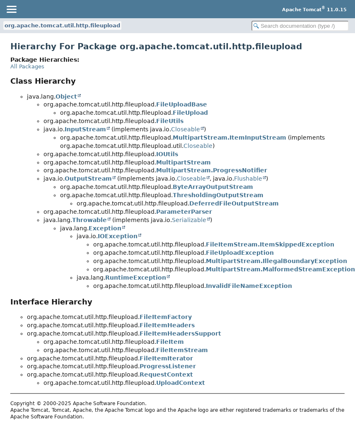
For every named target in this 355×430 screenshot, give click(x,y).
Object (66, 96)
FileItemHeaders (167, 325)
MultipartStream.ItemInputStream (229, 137)
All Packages (27, 66)
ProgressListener (168, 366)
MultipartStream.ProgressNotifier (211, 170)
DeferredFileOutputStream (234, 203)
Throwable (89, 220)
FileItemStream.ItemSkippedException (270, 244)
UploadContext (180, 382)
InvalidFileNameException (249, 286)
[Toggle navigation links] (11, 9)
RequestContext (166, 374)
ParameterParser (184, 211)
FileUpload (190, 112)
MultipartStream (183, 162)
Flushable (248, 178)
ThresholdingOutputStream (218, 195)
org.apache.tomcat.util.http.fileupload (62, 25)
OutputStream (88, 178)
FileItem (170, 341)
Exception (105, 228)
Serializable (189, 220)
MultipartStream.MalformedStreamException (280, 269)
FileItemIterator (166, 358)
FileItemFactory (166, 317)
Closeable (185, 129)
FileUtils (170, 121)
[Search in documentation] (300, 26)
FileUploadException (240, 252)
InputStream (85, 129)
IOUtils (167, 154)
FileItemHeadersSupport (180, 333)
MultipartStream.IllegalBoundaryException (276, 261)
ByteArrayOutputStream (213, 187)
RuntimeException (135, 277)
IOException (118, 236)
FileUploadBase (181, 104)
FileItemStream (182, 350)
